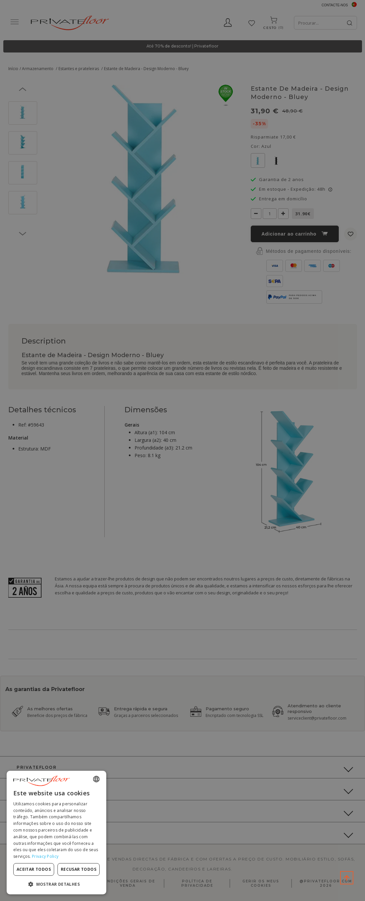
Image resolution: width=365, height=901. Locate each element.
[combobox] (96, 779)
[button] (56, 884)
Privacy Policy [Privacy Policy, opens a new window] (45, 856)
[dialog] (56, 832)
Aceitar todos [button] (34, 869)
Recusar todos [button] (78, 869)
